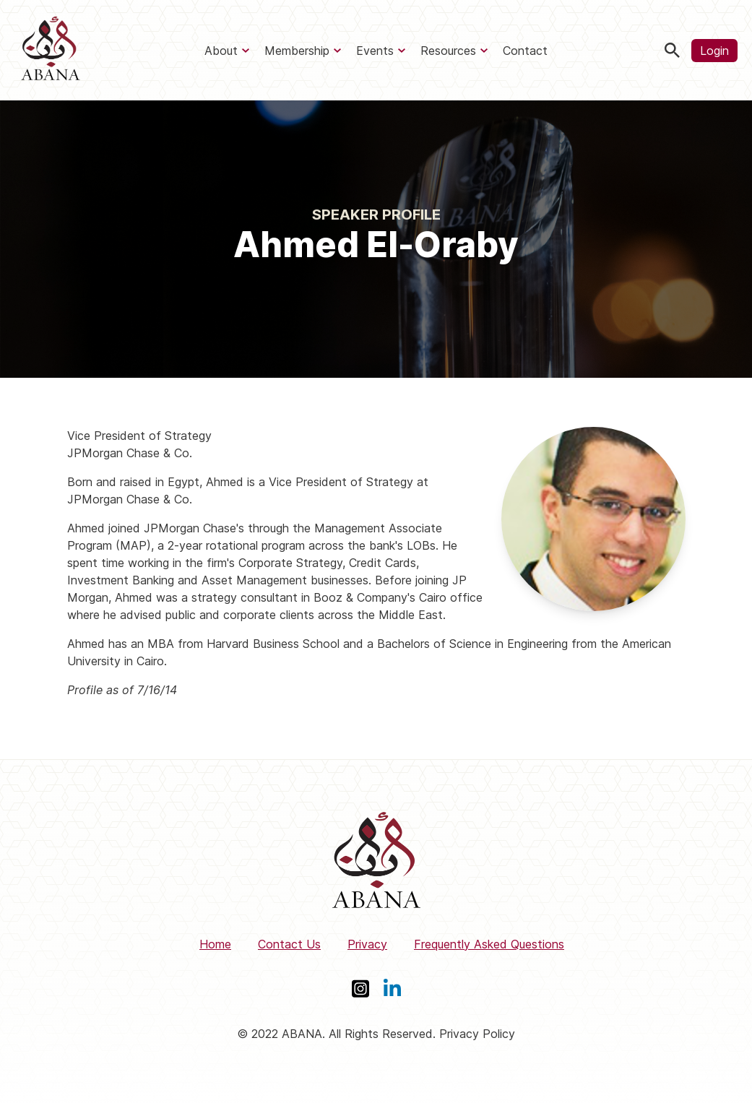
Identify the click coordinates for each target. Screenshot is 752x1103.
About (221, 50)
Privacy (367, 944)
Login (714, 50)
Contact (525, 50)
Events (375, 50)
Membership (296, 50)
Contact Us (289, 944)
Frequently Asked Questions (489, 944)
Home (215, 944)
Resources (448, 50)
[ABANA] (50, 50)
